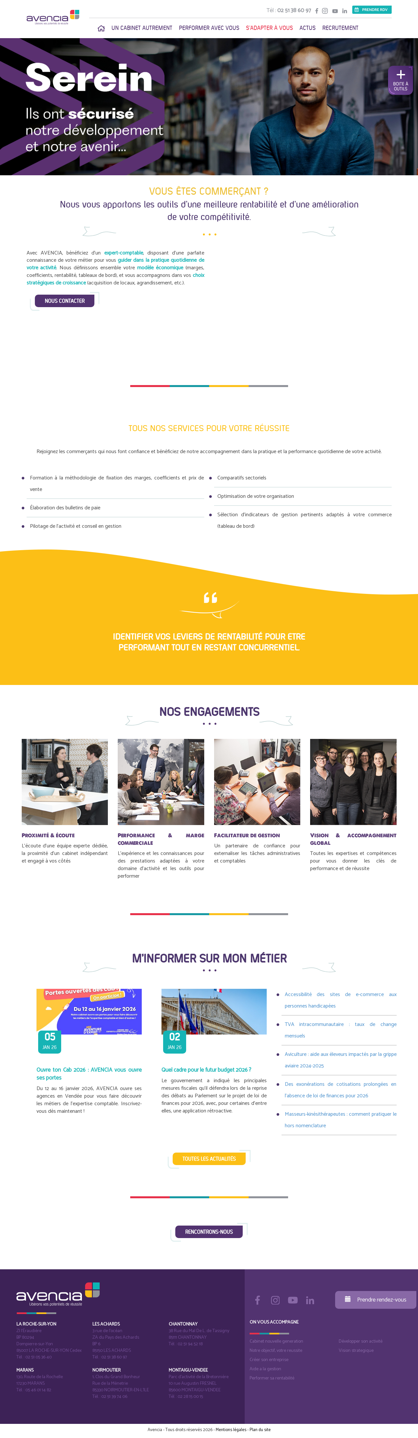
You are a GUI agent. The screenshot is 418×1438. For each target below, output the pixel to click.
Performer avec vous (209, 28)
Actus (308, 28)
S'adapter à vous (269, 28)
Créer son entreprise (269, 1360)
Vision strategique (356, 1350)
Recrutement (340, 28)
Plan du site (260, 1429)
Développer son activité (360, 1341)
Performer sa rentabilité (272, 1378)
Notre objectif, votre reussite (276, 1350)
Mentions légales (231, 1429)
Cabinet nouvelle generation (276, 1341)
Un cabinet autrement (141, 28)
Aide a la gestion (265, 1369)
